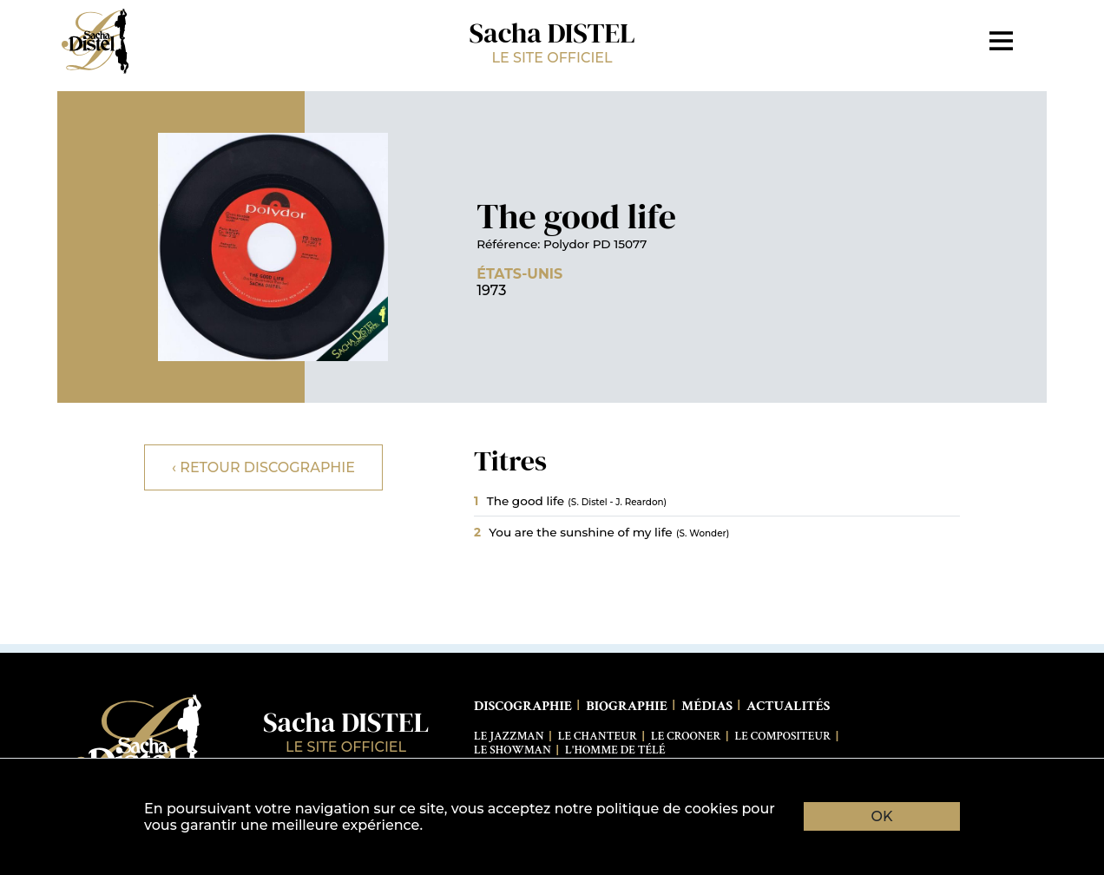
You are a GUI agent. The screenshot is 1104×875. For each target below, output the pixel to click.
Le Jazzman (509, 736)
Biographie (626, 706)
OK (882, 816)
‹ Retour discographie (263, 467)
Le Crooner (685, 736)
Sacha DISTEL (552, 40)
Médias (707, 706)
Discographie (523, 706)
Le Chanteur (597, 736)
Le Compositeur (783, 736)
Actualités (788, 706)
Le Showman (512, 750)
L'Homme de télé (615, 750)
